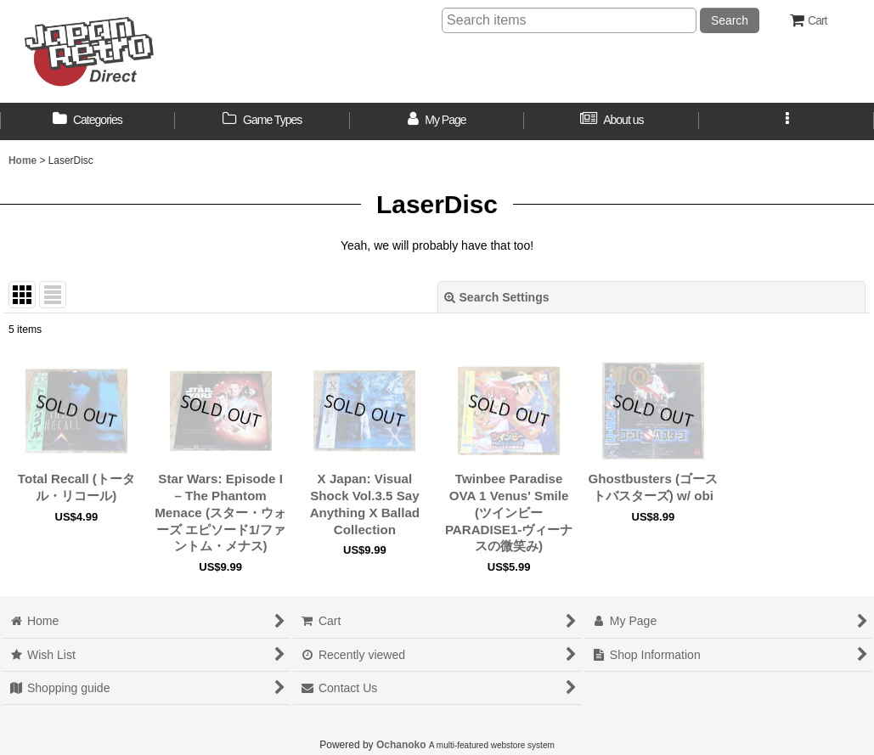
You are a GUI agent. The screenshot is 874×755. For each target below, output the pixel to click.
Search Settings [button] (497, 297)
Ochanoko (401, 745)
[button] (786, 121)
